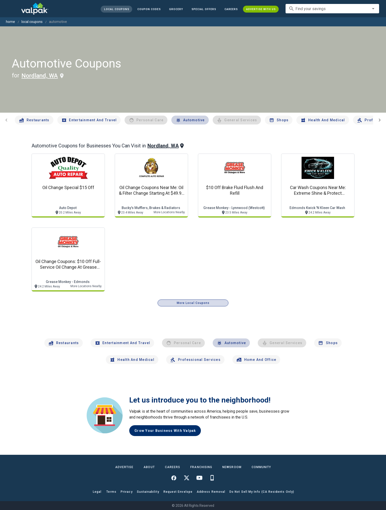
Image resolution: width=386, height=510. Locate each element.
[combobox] (332, 8)
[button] (203, 9)
